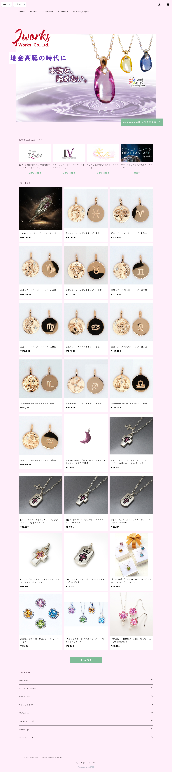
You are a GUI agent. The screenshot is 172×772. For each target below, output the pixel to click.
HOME (22, 11)
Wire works (24, 697)
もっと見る (86, 660)
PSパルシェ (24, 713)
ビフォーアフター (81, 11)
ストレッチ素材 (26, 705)
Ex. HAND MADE (26, 738)
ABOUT (33, 11)
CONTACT (63, 11)
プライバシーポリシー (29, 757)
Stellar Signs (25, 729)
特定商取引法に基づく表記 (52, 757)
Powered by (86, 767)
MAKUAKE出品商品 (27, 688)
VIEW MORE (35, 173)
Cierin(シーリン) (26, 721)
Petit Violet (24, 680)
